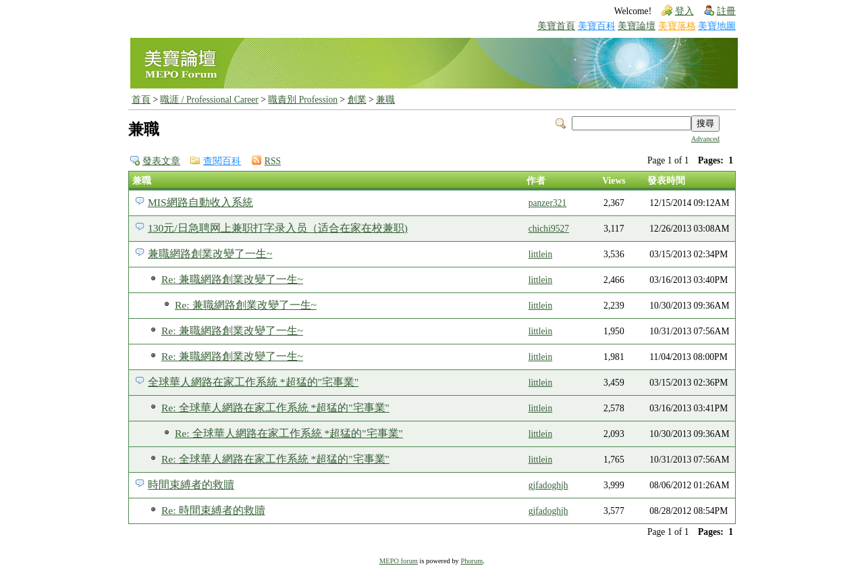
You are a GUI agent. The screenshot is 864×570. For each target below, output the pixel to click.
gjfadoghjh (548, 485)
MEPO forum (398, 561)
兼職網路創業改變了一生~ (210, 253)
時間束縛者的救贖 (191, 484)
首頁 (141, 100)
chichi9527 (549, 229)
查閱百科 (222, 161)
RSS (273, 161)
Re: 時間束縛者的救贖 (213, 510)
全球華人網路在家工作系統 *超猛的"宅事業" (253, 382)
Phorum (471, 561)
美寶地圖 (717, 26)
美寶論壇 (636, 26)
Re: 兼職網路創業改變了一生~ (232, 279)
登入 (684, 11)
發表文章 (161, 161)
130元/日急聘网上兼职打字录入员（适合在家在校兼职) (278, 228)
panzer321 (548, 203)
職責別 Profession (303, 100)
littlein (541, 254)
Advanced (705, 138)
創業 (357, 100)
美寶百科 (597, 26)
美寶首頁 (556, 26)
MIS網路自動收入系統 (200, 202)
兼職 (385, 100)
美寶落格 (677, 26)
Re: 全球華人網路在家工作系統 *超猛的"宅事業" (275, 407)
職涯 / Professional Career (209, 100)
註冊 (726, 11)
